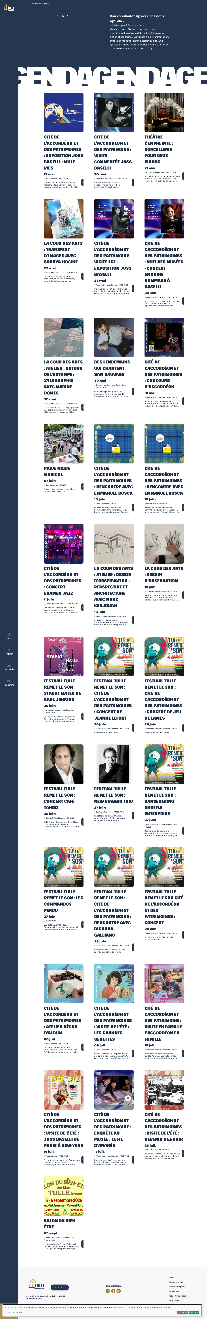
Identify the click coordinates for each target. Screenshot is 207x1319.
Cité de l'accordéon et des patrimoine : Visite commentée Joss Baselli (113, 152)
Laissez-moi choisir (14, 1312)
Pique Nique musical (57, 471)
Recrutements (174, 1291)
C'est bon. (193, 1312)
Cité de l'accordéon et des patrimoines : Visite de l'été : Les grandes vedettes (113, 1023)
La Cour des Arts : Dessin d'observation (164, 574)
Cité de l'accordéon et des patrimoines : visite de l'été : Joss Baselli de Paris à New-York (63, 1129)
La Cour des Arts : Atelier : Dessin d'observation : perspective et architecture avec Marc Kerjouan (113, 586)
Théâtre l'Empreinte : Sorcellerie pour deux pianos (159, 149)
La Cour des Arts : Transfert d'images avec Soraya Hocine (63, 252)
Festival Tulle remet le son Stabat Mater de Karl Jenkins (62, 690)
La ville (171, 1277)
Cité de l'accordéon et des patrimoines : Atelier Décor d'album (62, 1020)
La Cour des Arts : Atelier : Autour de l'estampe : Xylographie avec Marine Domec (63, 377)
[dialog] (102, 1310)
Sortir (9, 636)
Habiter (9, 651)
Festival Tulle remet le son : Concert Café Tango (60, 798)
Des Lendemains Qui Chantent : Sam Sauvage (112, 368)
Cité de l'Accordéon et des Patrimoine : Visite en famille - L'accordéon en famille (164, 1023)
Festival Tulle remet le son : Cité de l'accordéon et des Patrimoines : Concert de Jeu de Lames (163, 699)
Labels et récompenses (177, 1286)
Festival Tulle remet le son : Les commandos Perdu (63, 901)
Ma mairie (9, 667)
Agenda (47, 3)
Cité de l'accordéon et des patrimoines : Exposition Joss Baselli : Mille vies (63, 152)
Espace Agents (174, 1300)
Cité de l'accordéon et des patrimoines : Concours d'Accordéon (163, 374)
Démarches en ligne (176, 1282)
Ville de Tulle (36, 3)
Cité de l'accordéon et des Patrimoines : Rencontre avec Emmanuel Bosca (113, 480)
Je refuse (182, 1312)
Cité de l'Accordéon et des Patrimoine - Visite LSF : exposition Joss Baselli (113, 258)
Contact (59, 1287)
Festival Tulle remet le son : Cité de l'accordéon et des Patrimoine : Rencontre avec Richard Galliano (112, 913)
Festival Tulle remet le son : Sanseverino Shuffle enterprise (160, 801)
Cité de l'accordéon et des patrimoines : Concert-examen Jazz (62, 580)
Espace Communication (177, 1296)
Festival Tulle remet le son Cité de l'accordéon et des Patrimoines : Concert (164, 907)
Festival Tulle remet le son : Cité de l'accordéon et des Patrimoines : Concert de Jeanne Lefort (113, 699)
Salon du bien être (59, 1224)
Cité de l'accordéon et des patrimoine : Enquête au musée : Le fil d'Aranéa (112, 1129)
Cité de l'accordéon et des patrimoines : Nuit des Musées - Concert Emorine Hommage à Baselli (164, 264)
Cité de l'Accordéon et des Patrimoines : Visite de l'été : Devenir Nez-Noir (164, 1126)
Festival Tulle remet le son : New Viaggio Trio (113, 795)
